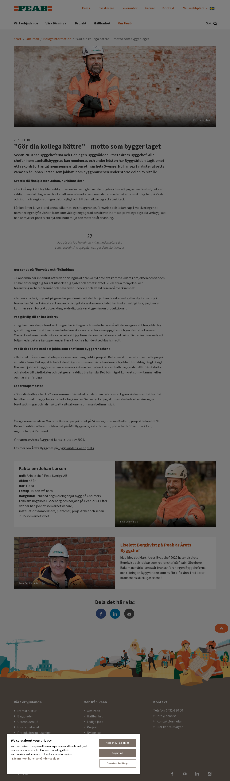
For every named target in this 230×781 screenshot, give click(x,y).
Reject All (118, 753)
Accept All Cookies (117, 743)
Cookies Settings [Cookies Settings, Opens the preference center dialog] (118, 763)
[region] (73, 754)
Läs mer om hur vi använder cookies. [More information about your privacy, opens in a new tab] (36, 758)
